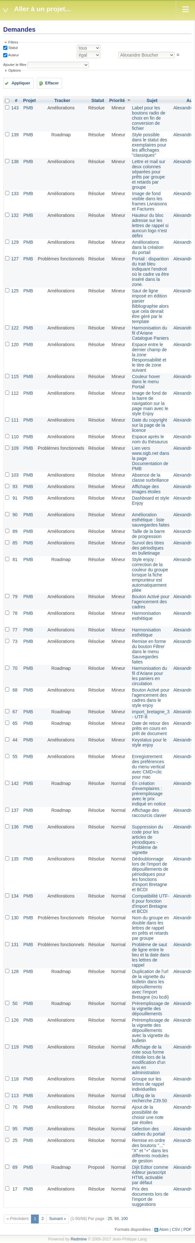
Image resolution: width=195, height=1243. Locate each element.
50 (15, 1003)
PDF (187, 1229)
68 (15, 690)
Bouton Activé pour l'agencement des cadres (151, 601)
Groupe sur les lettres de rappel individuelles (148, 1084)
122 (15, 327)
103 (15, 475)
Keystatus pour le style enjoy (149, 742)
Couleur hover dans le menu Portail (146, 381)
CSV (176, 1229)
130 (15, 917)
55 (15, 756)
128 (15, 971)
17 (15, 1189)
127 (15, 258)
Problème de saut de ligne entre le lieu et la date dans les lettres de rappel (151, 955)
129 (15, 242)
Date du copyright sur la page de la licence (149, 425)
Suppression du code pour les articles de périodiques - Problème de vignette (147, 839)
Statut (12, 48)
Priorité (117, 100)
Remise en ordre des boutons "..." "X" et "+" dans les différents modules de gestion (150, 1150)
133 (15, 193)
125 (15, 290)
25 (15, 1140)
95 (15, 1128)
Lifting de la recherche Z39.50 (149, 1098)
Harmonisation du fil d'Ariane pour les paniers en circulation (149, 676)
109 (15, 448)
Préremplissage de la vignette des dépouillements (150, 1008)
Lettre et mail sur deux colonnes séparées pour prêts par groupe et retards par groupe (148, 174)
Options (14, 70)
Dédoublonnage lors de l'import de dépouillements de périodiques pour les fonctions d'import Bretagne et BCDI (150, 874)
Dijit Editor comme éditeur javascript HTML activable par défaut (150, 1175)
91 (15, 498)
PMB (28, 107)
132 (15, 215)
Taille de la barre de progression (148, 534)
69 (15, 1167)
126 (15, 1020)
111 (15, 420)
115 (15, 376)
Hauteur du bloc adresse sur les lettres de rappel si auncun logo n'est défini (150, 225)
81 (15, 559)
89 (15, 531)
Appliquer (21, 83)
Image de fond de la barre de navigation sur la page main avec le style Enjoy (150, 403)
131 (15, 944)
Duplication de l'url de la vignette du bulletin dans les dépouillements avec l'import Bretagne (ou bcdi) (150, 984)
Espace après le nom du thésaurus (150, 439)
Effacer (52, 83)
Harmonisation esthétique (146, 616)
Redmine (79, 1239)
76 (15, 1107)
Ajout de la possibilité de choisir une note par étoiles (148, 1114)
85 (15, 542)
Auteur (13, 55)
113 (15, 1095)
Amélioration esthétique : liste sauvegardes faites (151, 519)
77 (15, 629)
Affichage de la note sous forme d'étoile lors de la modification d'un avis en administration (149, 1059)
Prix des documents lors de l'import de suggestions (150, 1196)
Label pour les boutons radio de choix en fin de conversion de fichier (148, 118)
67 (15, 711)
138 (15, 161)
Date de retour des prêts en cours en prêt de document (150, 728)
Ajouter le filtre (14, 65)
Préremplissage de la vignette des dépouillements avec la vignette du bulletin (150, 1030)
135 (15, 858)
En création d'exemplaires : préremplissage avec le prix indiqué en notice (149, 793)
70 (15, 668)
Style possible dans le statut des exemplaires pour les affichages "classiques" (149, 145)
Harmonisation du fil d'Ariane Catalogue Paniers (150, 333)
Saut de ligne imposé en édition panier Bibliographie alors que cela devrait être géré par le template (150, 306)
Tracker (62, 100)
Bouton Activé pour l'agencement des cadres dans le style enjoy (151, 697)
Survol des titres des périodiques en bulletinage (148, 548)
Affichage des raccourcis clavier (149, 813)
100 (124, 1218)
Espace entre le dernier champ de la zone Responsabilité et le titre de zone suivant (149, 357)
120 (15, 344)
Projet (29, 100)
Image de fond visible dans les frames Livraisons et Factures (149, 201)
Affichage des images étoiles (146, 489)
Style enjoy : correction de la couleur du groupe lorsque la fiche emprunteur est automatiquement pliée (150, 575)
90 (15, 514)
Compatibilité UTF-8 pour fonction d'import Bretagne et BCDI (150, 903)
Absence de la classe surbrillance (150, 477)
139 (15, 134)
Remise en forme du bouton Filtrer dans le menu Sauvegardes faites (149, 651)
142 (15, 783)
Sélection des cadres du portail (148, 1131)
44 (15, 739)
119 (15, 1046)
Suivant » (57, 1218)
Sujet (151, 100)
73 (15, 641)
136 (15, 826)
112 (15, 393)
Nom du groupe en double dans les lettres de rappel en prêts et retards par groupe (150, 928)
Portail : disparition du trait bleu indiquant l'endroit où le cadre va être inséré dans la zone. (150, 271)
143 (15, 107)
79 (15, 596)
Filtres (13, 42)
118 (15, 1078)
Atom (163, 1229)
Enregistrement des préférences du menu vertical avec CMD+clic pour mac (148, 767)
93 (15, 486)
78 (15, 613)
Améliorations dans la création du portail (148, 247)
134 (15, 896)
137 (15, 810)
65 (15, 723)
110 (15, 436)
